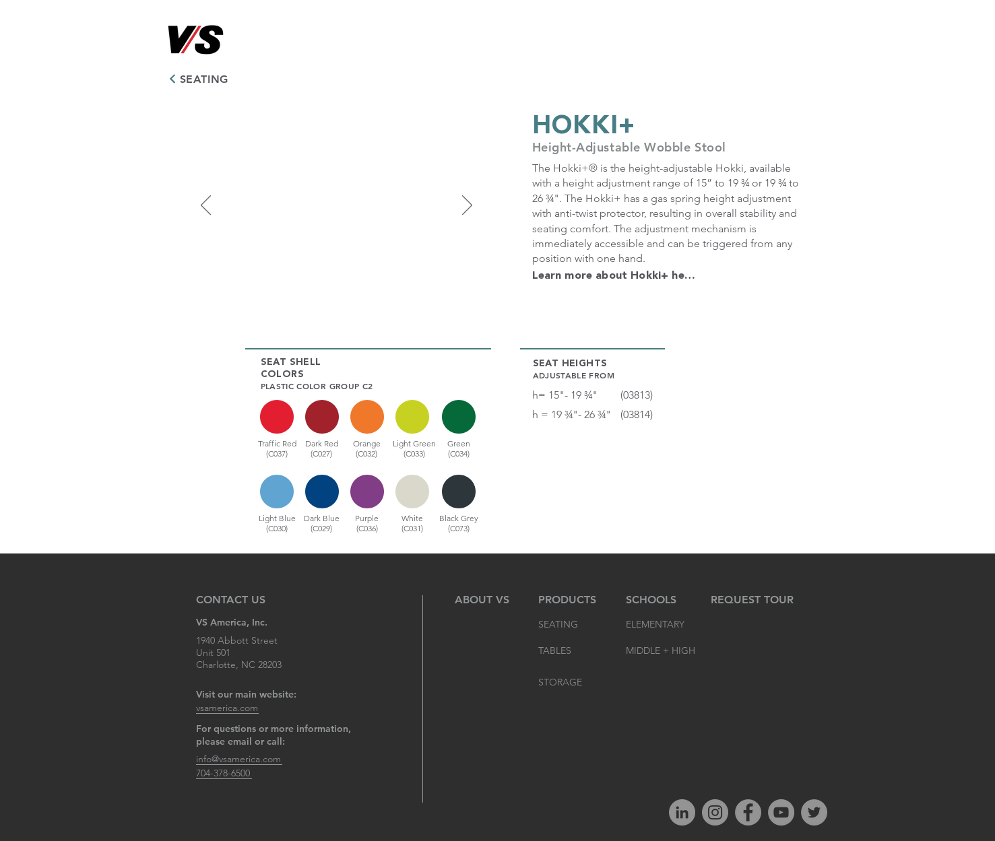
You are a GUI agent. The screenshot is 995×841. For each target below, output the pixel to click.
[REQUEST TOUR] (752, 600)
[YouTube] (781, 812)
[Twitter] (814, 812)
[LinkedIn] (682, 812)
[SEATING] (201, 78)
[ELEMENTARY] (656, 624)
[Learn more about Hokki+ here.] (615, 276)
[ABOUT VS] (485, 600)
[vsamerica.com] (227, 708)
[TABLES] (568, 651)
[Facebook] (748, 812)
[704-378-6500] (224, 773)
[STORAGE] (568, 682)
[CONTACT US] (232, 600)
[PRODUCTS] (568, 600)
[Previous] (206, 206)
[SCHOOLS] (653, 600)
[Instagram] (715, 812)
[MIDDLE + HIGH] (661, 651)
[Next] (467, 206)
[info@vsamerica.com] (239, 759)
